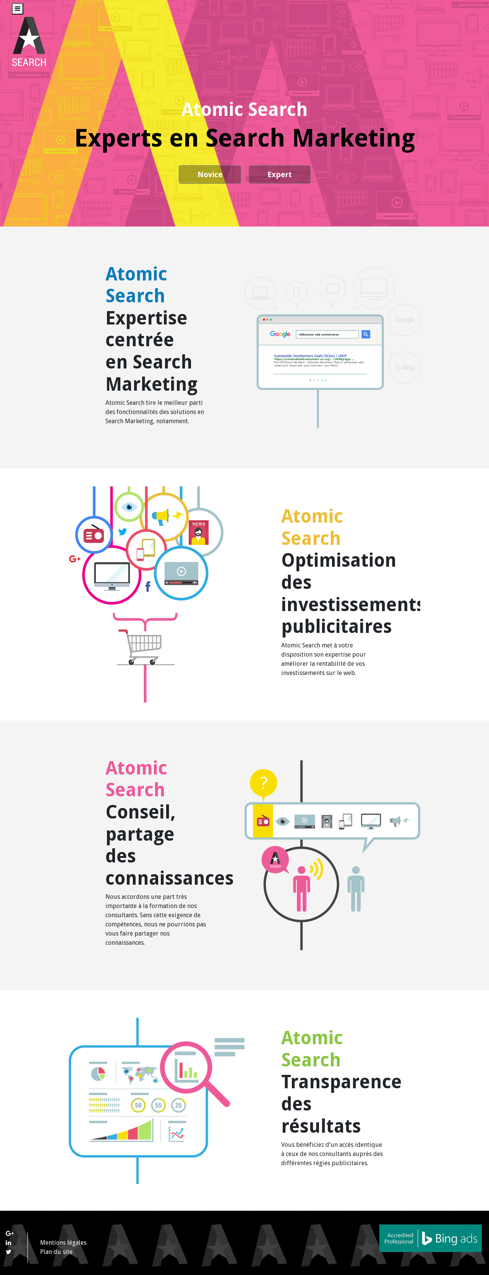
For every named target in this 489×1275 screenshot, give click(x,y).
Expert (279, 174)
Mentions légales (63, 1242)
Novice (210, 174)
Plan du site (56, 1251)
